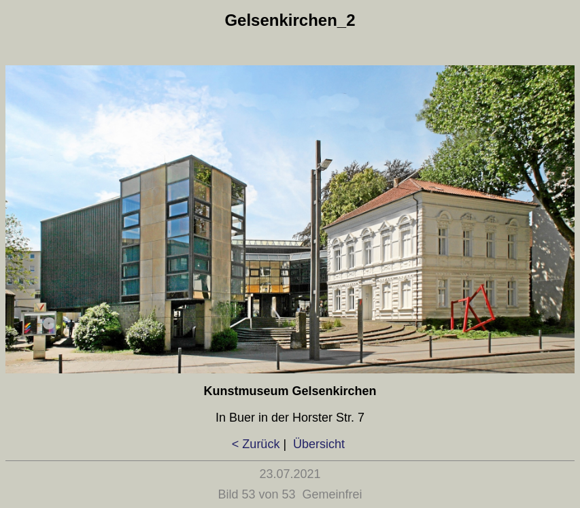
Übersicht (317, 444)
